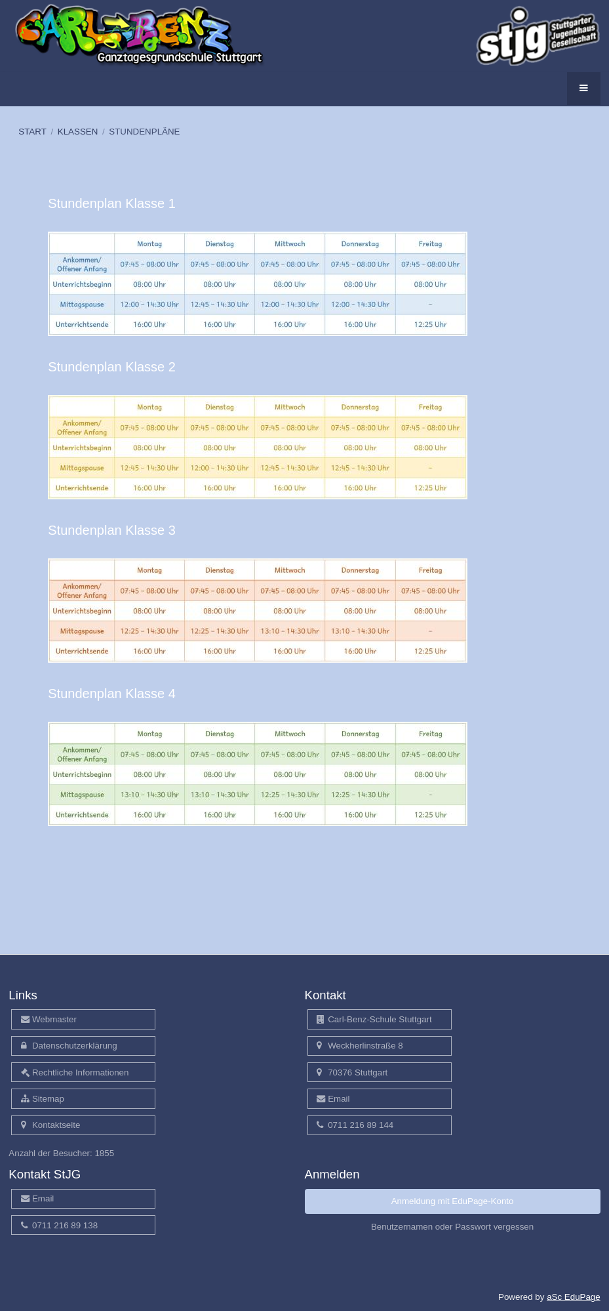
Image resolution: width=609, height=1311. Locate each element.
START (32, 131)
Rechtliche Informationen (75, 1072)
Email (333, 1099)
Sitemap (42, 1099)
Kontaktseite (51, 1125)
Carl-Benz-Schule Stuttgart (374, 1019)
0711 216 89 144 (355, 1125)
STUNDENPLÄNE (144, 131)
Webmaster (49, 1019)
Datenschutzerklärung (69, 1046)
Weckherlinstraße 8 (360, 1046)
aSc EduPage (573, 1297)
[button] (583, 88)
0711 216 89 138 (59, 1225)
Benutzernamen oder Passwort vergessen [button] (452, 1227)
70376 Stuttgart (352, 1072)
